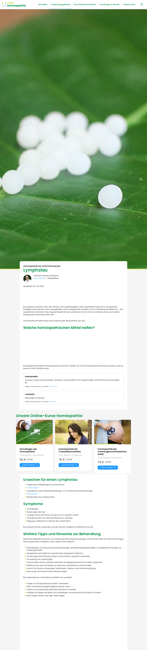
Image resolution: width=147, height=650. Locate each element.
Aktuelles (42, 4)
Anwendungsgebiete (60, 4)
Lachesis (54, 406)
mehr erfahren (29, 470)
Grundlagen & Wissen (109, 4)
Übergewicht (32, 500)
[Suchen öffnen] (141, 4)
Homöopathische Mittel (85, 4)
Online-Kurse (129, 4)
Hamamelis (55, 390)
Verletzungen (33, 494)
